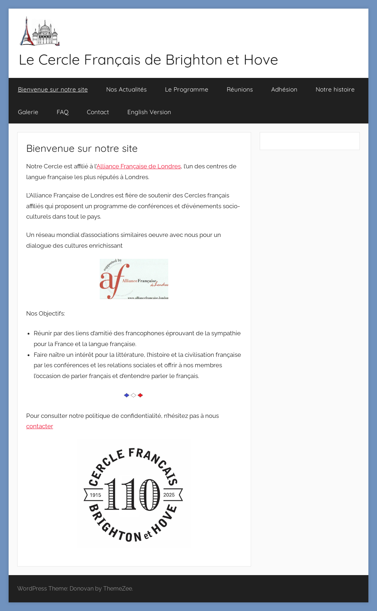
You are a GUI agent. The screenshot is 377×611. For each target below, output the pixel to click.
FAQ (63, 112)
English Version (149, 112)
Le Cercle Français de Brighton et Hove (148, 59)
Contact (98, 112)
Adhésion (284, 89)
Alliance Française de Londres (138, 166)
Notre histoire (335, 89)
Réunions (240, 89)
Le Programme (186, 89)
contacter (39, 426)
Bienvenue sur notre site (53, 89)
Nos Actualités (126, 89)
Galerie (28, 112)
